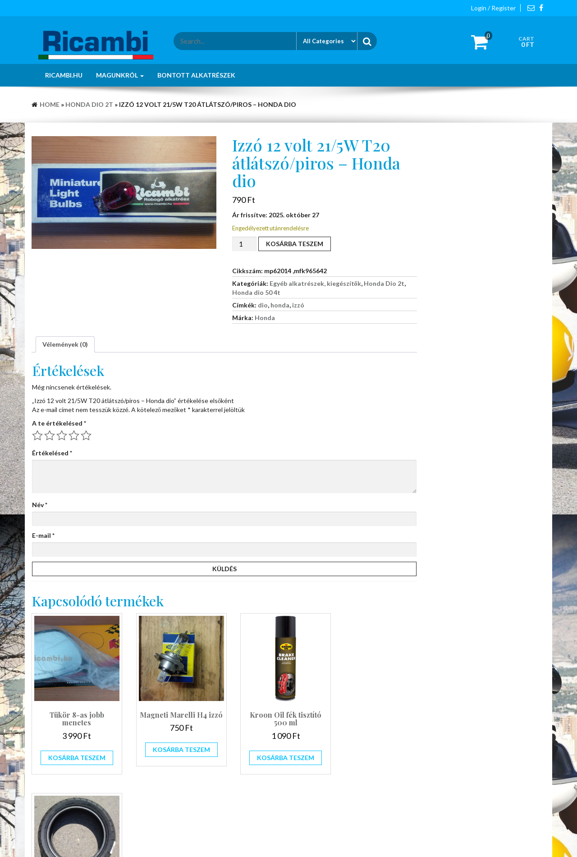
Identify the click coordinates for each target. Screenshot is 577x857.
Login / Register (493, 8)
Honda (265, 317)
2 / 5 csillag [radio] (49, 435)
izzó (298, 305)
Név (39, 505)
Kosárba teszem (294, 243)
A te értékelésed (59, 423)
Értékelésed (52, 453)
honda (279, 305)
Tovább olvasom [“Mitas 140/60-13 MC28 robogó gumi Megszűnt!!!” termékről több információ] (373, 744)
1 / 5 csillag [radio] (37, 435)
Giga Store (324, 839)
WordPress (265, 839)
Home (50, 104)
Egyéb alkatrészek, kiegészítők (315, 283)
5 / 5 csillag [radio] (86, 435)
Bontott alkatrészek (196, 75)
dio (263, 305)
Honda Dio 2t (89, 104)
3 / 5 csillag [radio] (61, 435)
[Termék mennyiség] (244, 244)
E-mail (43, 535)
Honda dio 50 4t (256, 292)
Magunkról (120, 75)
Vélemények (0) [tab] (65, 344)
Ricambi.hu (63, 75)
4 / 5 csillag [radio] (74, 435)
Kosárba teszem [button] (74, 752)
